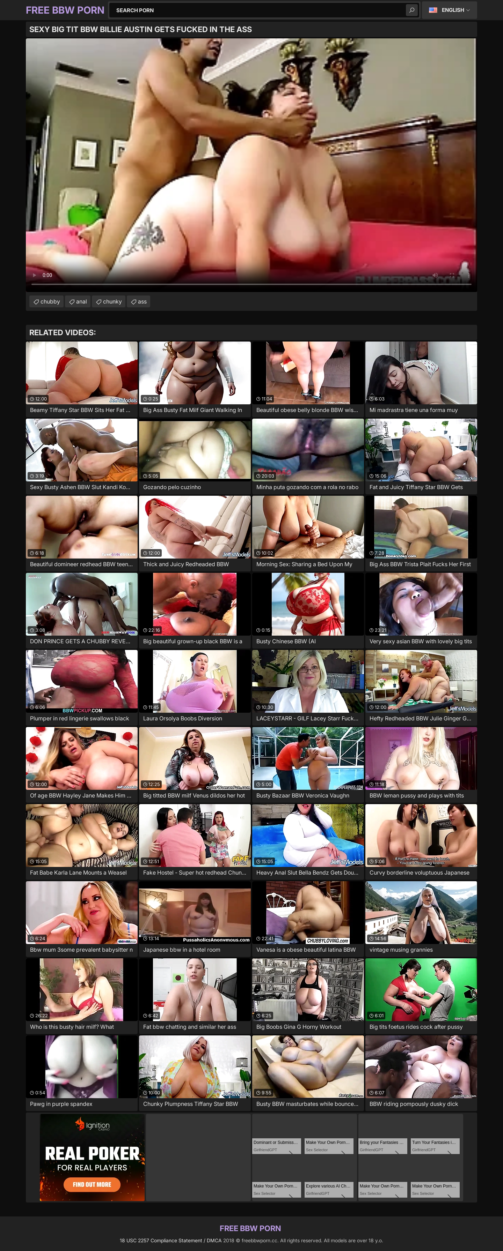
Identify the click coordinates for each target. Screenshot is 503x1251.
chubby (50, 301)
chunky (112, 301)
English (453, 10)
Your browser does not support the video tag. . (251, 165)
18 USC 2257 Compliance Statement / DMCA (171, 1240)
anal (81, 301)
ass (142, 301)
